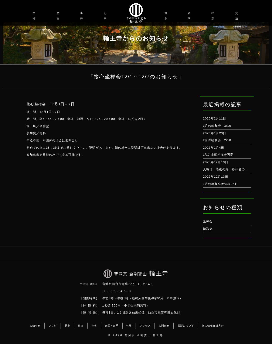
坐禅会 (207, 221)
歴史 (59, 16)
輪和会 (207, 228)
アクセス (145, 325)
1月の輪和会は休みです (220, 184)
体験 (129, 325)
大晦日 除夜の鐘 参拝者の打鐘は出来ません (237, 169)
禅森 (213, 16)
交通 (237, 16)
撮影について (185, 325)
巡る (166, 16)
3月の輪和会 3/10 (217, 125)
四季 (190, 16)
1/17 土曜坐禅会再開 (218, 154)
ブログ (52, 325)
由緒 (35, 16)
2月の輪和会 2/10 (217, 140)
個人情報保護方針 (213, 325)
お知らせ (35, 325)
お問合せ (164, 325)
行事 (106, 16)
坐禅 (82, 16)
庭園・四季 (112, 325)
